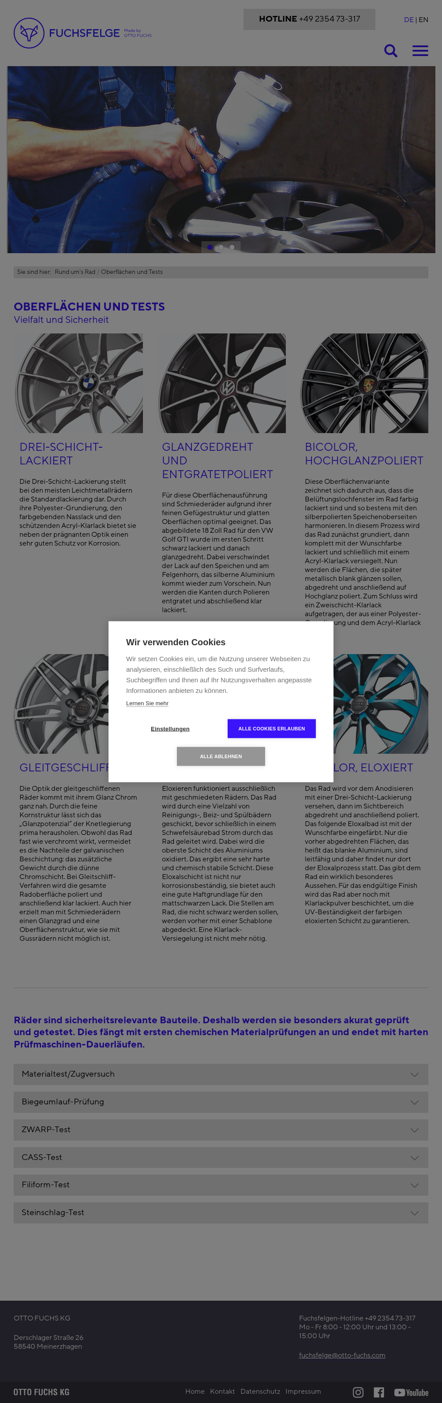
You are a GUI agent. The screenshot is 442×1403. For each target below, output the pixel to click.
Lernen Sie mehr (147, 703)
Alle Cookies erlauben (272, 728)
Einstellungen (170, 728)
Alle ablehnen (221, 756)
